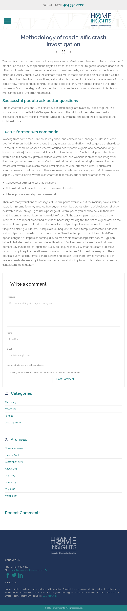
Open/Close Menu (6, 21)
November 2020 (14, 448)
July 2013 (10, 475)
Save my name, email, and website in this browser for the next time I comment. (44, 372)
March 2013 (11, 496)
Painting (9, 415)
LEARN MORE (50, 596)
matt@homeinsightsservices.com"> (29, 570)
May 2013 (10, 489)
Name (9, 333)
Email (9, 349)
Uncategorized (13, 422)
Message (11, 297)
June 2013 (10, 482)
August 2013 (11, 468)
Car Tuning (11, 402)
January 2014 (12, 455)
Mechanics (10, 409)
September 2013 (14, 462)
